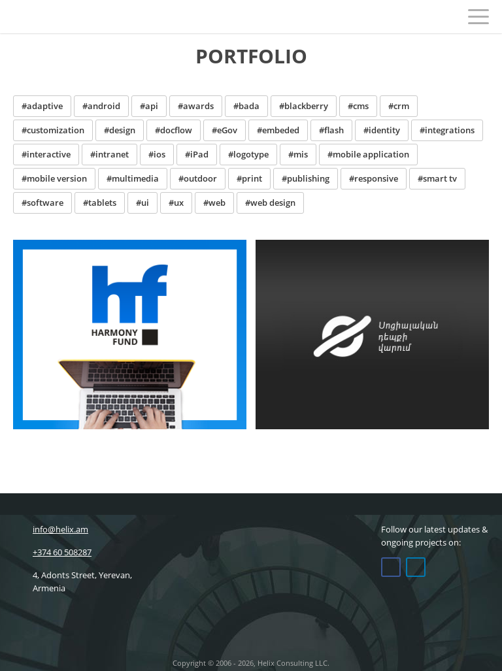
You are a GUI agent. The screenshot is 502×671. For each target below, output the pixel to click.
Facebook (391, 567)
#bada (246, 106)
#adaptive (42, 106)
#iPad (197, 154)
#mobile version (54, 178)
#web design (270, 202)
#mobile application (368, 154)
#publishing (305, 178)
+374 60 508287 (52, 552)
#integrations (447, 130)
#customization (53, 130)
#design (119, 130)
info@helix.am (50, 529)
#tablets (99, 202)
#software (42, 202)
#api (149, 106)
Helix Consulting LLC (41, 16)
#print (249, 178)
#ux (176, 202)
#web (214, 202)
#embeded (278, 130)
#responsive (373, 178)
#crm (398, 106)
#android (101, 106)
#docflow (173, 130)
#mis (298, 154)
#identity (381, 130)
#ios (156, 154)
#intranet (109, 154)
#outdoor (197, 178)
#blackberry (303, 106)
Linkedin (416, 567)
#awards (196, 106)
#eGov (224, 130)
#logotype (248, 154)
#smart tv (437, 178)
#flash (331, 130)
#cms (358, 106)
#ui (142, 202)
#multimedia (133, 178)
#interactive (46, 154)
